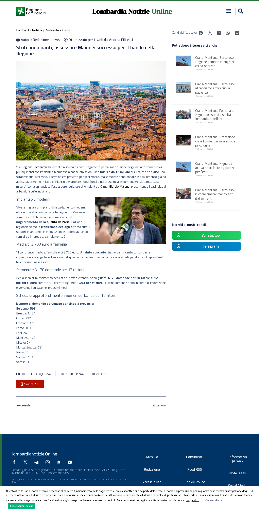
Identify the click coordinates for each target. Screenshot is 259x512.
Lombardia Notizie (121, 11)
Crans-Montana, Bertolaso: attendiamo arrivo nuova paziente (214, 88)
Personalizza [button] (214, 500)
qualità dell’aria (58, 221)
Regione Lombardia (34, 167)
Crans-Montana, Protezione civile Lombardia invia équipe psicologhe (215, 141)
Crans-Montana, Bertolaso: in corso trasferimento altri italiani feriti (214, 194)
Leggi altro (192, 500)
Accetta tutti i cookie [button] (21, 506)
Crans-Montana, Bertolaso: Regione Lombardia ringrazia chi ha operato (215, 61)
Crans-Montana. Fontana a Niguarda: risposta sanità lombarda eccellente (214, 115)
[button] (240, 11)
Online (162, 11)
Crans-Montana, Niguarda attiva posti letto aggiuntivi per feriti (215, 167)
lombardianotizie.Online (34, 453)
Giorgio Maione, (119, 186)
